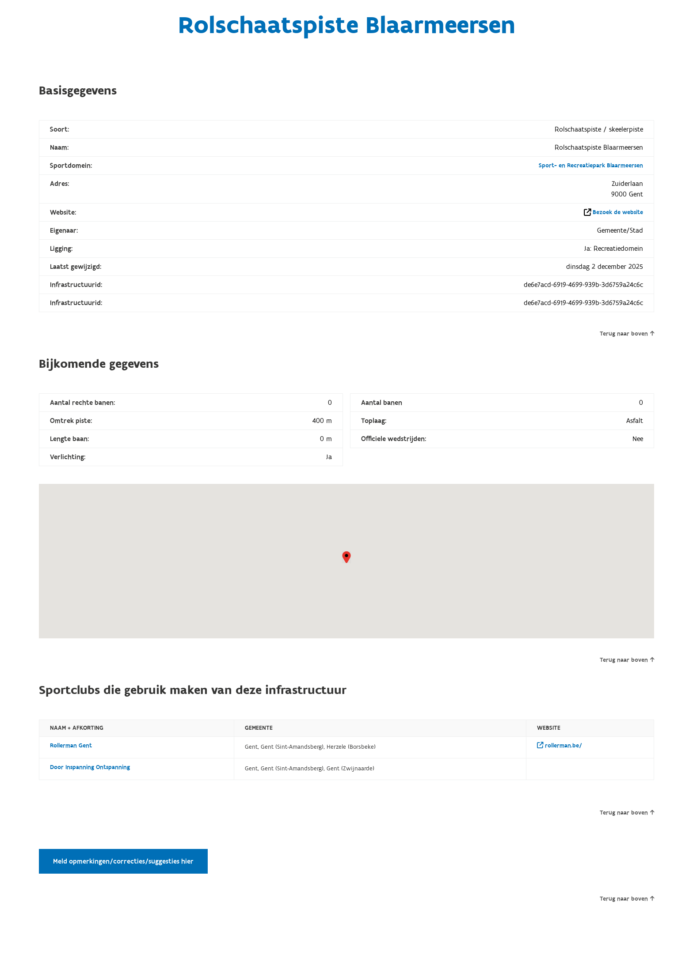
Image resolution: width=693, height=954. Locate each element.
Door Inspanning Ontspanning (90, 767)
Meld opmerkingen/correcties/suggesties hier (123, 861)
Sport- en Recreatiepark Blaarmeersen (591, 166)
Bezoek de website (618, 212)
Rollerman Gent (71, 746)
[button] (346, 557)
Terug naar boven (627, 334)
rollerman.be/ (559, 746)
